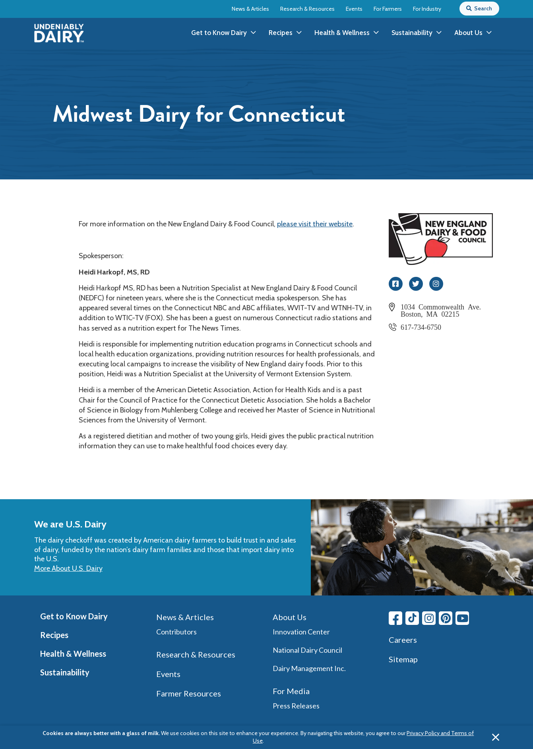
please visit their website (315, 224)
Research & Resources (307, 8)
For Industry (427, 8)
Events (354, 8)
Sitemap (403, 659)
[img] (59, 33)
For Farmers (388, 8)
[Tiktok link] (412, 618)
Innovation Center (301, 631)
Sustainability (64, 672)
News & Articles (250, 8)
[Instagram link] (429, 618)
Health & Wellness (73, 653)
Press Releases (296, 705)
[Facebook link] (395, 618)
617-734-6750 (421, 326)
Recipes (54, 635)
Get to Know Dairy (74, 616)
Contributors (176, 631)
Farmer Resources (188, 693)
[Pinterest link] (445, 618)
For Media (291, 691)
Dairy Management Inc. (309, 668)
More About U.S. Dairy (68, 568)
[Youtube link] (462, 618)
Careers (403, 639)
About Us (289, 617)
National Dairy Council (307, 650)
